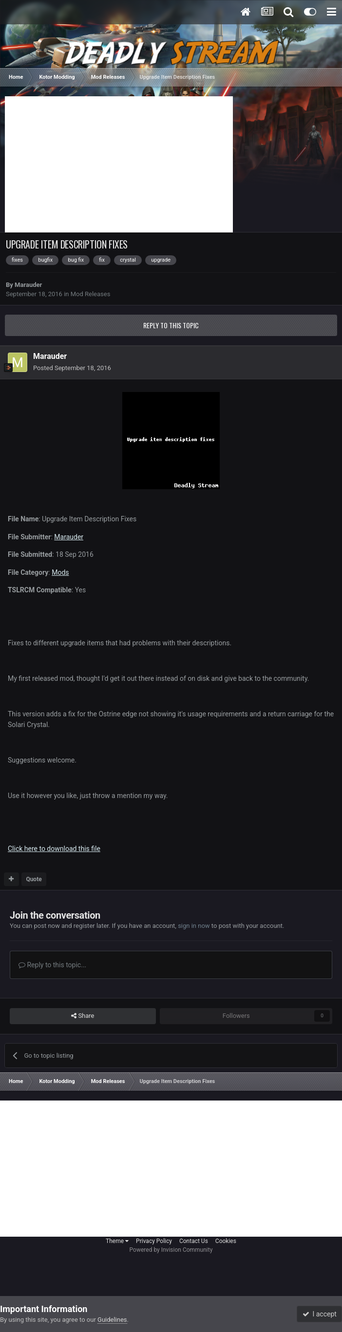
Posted (72, 368)
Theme (117, 1241)
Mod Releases (91, 294)
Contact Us (193, 1241)
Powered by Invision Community (171, 1249)
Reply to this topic (171, 325)
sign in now (194, 925)
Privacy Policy (154, 1241)
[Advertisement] (119, 164)
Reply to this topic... (52, 965)
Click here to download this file (54, 848)
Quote (33, 879)
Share (82, 1016)
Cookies (225, 1241)
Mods (60, 572)
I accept (320, 1314)
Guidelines (112, 1319)
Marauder (28, 284)
